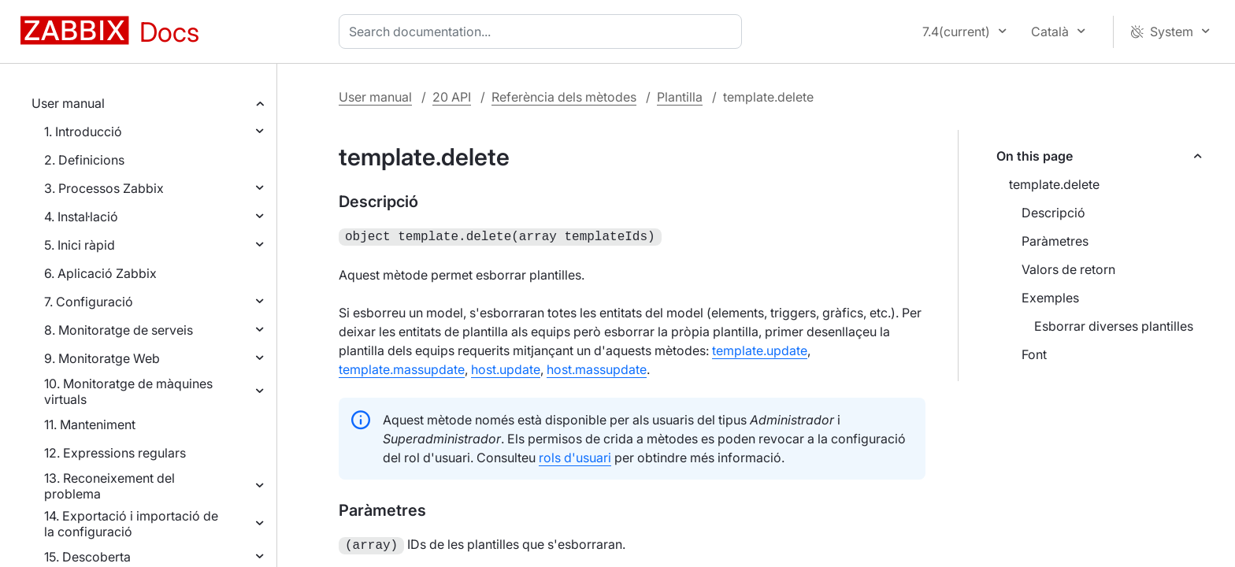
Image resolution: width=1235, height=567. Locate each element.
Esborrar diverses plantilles (1113, 326)
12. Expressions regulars (115, 453)
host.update (505, 368)
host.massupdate (597, 368)
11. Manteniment (89, 424)
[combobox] (543, 31)
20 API (451, 97)
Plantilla (680, 97)
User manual (68, 103)
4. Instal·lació (81, 216)
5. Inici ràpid (79, 245)
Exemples (1050, 298)
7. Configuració (88, 301)
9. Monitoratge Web (102, 358)
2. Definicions (84, 160)
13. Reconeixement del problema (109, 486)
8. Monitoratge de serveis (118, 330)
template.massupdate (402, 368)
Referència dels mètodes (563, 97)
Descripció (1053, 212)
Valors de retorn (1068, 269)
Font (1034, 354)
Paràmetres (1055, 241)
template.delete (1054, 184)
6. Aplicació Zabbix (100, 273)
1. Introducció (83, 131)
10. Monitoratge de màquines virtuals (128, 391)
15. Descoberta (87, 557)
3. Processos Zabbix (104, 188)
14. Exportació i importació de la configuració (131, 523)
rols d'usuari (575, 456)
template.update (759, 349)
